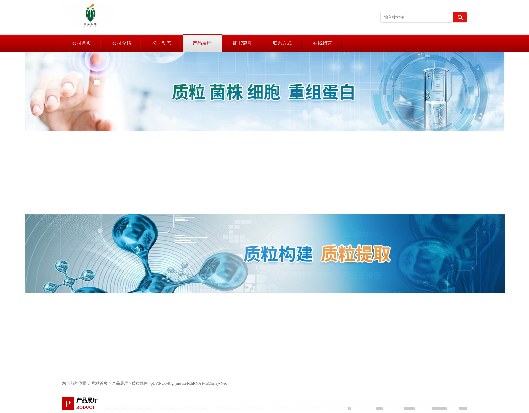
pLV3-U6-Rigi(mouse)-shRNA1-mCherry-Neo (189, 383)
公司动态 (161, 43)
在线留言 (322, 43)
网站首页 (99, 383)
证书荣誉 (242, 43)
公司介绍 (121, 43)
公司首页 (81, 43)
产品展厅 (202, 43)
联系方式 (282, 43)
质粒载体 (140, 383)
